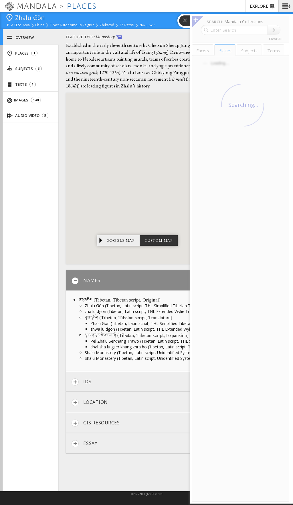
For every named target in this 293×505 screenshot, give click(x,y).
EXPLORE (262, 6)
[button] (285, 6)
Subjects (24, 68)
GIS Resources (96, 423)
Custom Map (159, 240)
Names (86, 280)
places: (14, 25)
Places (22, 53)
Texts (21, 84)
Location (90, 402)
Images (24, 100)
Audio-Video (27, 115)
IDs (81, 382)
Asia (26, 25)
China (39, 25)
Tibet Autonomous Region (72, 25)
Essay (85, 443)
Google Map (121, 240)
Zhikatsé (107, 25)
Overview (20, 37)
